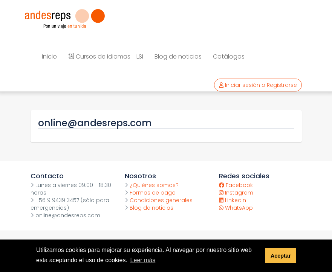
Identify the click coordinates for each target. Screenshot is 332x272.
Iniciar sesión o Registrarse (258, 85)
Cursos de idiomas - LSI (105, 56)
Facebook (236, 185)
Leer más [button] (143, 260)
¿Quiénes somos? (152, 185)
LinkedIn (232, 200)
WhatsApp (236, 208)
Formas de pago (150, 192)
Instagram (236, 192)
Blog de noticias (178, 56)
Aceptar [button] (281, 256)
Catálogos (229, 56)
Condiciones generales (159, 200)
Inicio (49, 56)
